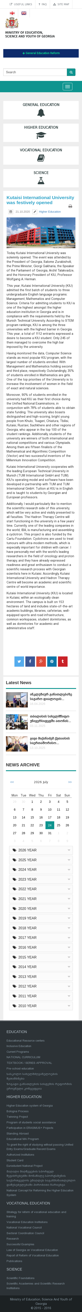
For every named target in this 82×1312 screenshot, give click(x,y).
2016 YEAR (25, 947)
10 (50, 809)
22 (32, 825)
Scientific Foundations (21, 1278)
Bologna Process (18, 1111)
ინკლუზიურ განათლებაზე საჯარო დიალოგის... (51, 696)
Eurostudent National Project (24, 1165)
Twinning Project (17, 1116)
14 (23, 817)
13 (14, 817)
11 (58, 809)
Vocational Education (41, 155)
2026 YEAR (25, 850)
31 (50, 833)
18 (58, 817)
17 (50, 817)
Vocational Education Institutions (27, 1222)
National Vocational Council (24, 1227)
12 (67, 809)
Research (13, 1238)
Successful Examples (20, 1244)
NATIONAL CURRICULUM (23, 1057)
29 (14, 801)
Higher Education (41, 133)
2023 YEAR (25, 879)
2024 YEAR (25, 869)
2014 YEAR (25, 967)
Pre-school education (20, 1068)
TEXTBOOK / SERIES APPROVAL (29, 1062)
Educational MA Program (23, 1139)
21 (23, 825)
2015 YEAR (25, 957)
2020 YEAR (25, 909)
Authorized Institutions (20, 1154)
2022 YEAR (25, 889)
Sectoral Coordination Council (25, 1233)
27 (14, 833)
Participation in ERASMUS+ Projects (30, 1127)
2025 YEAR (25, 860)
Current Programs (18, 1051)
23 (41, 825)
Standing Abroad (18, 1133)
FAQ (42, 4)
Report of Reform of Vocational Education (33, 1255)
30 (23, 801)
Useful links (21, 4)
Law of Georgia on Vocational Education (32, 1250)
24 (50, 825)
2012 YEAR (25, 986)
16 (41, 817)
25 (58, 825)
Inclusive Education (19, 1046)
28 (23, 833)
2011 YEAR (25, 996)
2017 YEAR (25, 938)
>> (70, 782)
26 (67, 825)
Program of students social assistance (31, 1122)
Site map (61, 4)
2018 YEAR (25, 928)
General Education (41, 110)
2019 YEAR (25, 918)
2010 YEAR (25, 1006)
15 (32, 817)
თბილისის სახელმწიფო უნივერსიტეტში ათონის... (50, 718)
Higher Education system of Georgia (30, 1105)
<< (12, 782)
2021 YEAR (25, 899)
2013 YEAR (25, 977)
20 (14, 825)
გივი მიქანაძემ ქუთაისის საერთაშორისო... (50, 740)
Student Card (15, 1160)
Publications (14, 1261)
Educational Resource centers (26, 1040)
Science (41, 178)
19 (67, 817)
